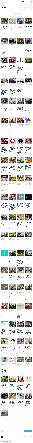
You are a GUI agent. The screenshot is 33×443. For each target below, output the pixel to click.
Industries (24, 436)
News (1, 441)
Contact (4, 441)
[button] (31, 1)
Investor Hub (6, 441)
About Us (31, 436)
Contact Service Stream (28, 431)
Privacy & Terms (10, 441)
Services (18, 436)
